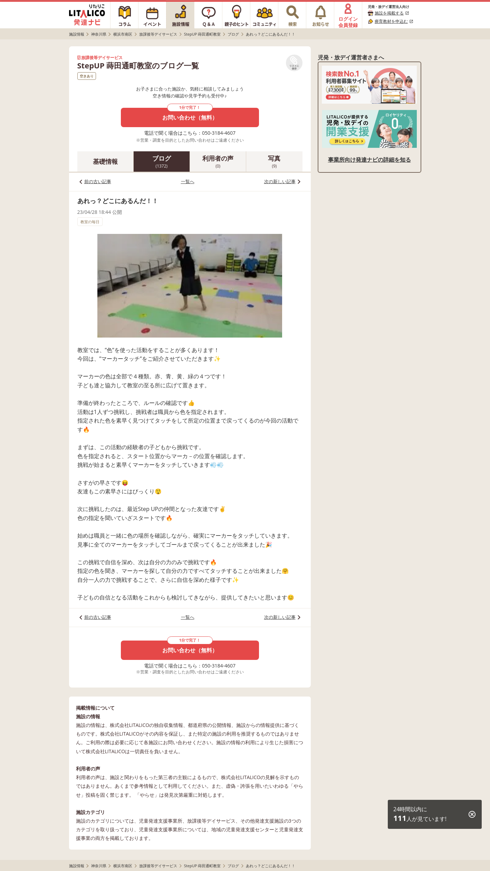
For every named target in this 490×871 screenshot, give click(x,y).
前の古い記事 (97, 181)
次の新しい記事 (280, 181)
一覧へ (187, 181)
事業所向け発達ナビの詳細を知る (369, 159)
